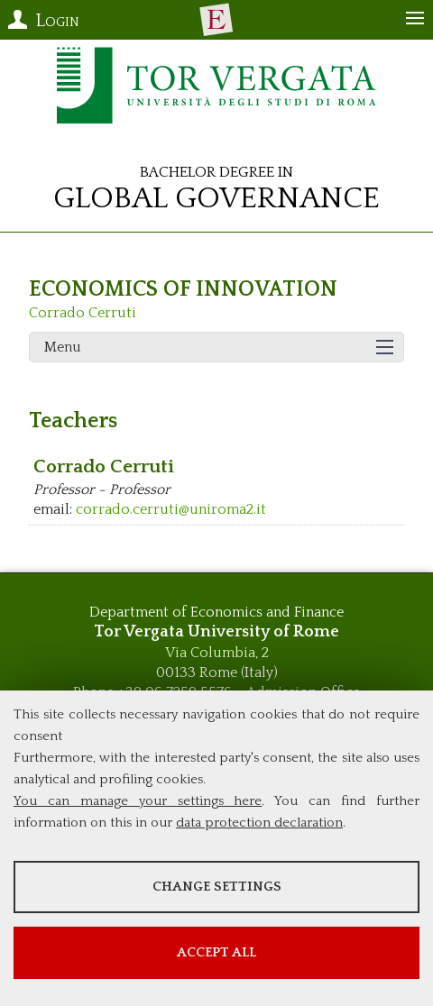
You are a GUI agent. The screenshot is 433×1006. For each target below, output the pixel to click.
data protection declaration (259, 822)
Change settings (216, 886)
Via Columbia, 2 (217, 653)
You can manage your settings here (138, 801)
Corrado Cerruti (82, 313)
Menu (62, 347)
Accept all (216, 952)
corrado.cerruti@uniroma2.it (171, 509)
